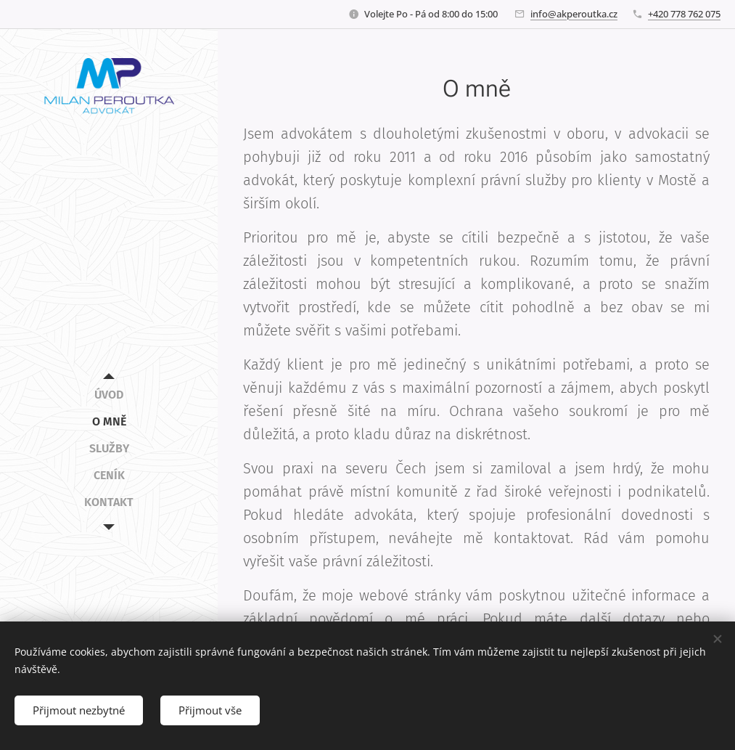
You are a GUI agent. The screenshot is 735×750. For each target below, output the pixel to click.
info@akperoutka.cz (573, 13)
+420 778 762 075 (684, 13)
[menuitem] (108, 394)
